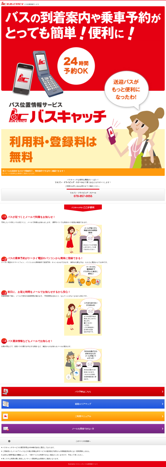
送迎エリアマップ (83, 404)
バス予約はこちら (83, 391)
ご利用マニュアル (83, 416)
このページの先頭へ (83, 441)
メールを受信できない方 (83, 429)
